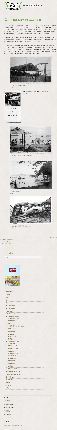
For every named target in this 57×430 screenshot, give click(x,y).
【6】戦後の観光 (10, 377)
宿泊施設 (9, 339)
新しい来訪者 (10, 331)
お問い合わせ (7, 421)
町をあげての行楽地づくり (14, 348)
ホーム (6, 397)
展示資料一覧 (9, 379)
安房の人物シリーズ (9, 407)
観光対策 (9, 366)
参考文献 (8, 382)
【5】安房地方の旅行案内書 (13, 371)
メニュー (7, 14)
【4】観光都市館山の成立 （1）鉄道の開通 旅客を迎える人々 (8, 241)
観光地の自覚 (10, 363)
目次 (7, 297)
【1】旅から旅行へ (10, 305)
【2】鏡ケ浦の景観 (10, 308)
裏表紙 (7, 388)
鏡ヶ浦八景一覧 (10, 313)
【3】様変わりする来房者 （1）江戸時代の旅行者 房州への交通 (12, 318)
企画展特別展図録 (8, 404)
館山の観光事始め (10, 291)
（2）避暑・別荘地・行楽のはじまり (16, 326)
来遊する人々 (10, 323)
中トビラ (8, 294)
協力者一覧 (8, 385)
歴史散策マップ (8, 414)
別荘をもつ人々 (11, 328)
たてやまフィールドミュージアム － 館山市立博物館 (13, 6)
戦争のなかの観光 (11, 368)
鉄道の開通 (52, 237)
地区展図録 (7, 411)
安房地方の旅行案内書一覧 (13, 374)
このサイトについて (9, 418)
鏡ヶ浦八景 (9, 311)
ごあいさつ (8, 302)
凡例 (7, 300)
